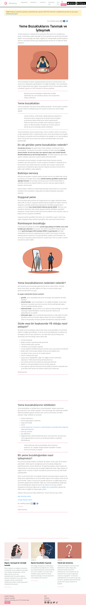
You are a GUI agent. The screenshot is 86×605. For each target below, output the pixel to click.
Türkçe (63, 4)
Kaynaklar (20, 506)
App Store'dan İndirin (24, 496)
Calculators (43, 2)
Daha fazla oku (7, 587)
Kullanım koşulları (9, 598)
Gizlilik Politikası (9, 596)
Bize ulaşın (47, 600)
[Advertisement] (43, 387)
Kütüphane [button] (33, 2)
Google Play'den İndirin (25, 500)
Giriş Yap (58, 3)
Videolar (46, 598)
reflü (22, 438)
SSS (45, 596)
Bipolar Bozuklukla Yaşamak (41, 563)
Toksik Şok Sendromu (65, 563)
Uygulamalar (24, 2)
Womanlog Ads (51, 3)
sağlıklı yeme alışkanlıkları (50, 487)
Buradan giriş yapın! (12, 14)
